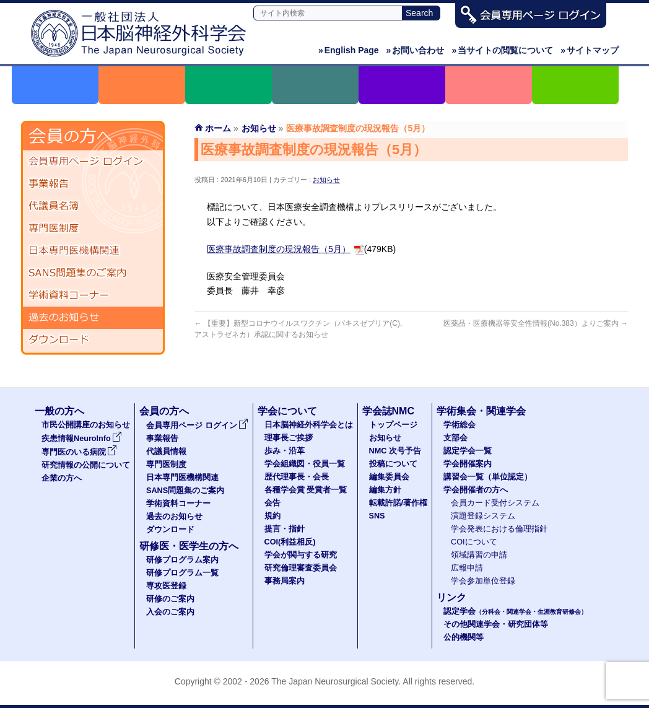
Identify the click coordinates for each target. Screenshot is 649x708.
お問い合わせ (415, 50)
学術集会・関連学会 (481, 411)
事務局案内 (284, 581)
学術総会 (459, 425)
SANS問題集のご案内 (93, 273)
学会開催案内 (467, 464)
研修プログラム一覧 (182, 573)
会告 (272, 503)
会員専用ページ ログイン (93, 162)
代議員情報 (166, 451)
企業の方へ (61, 478)
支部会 (455, 438)
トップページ (393, 425)
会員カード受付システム (495, 503)
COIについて (474, 542)
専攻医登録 (166, 586)
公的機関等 (463, 637)
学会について (287, 411)
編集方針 (385, 490)
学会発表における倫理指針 (499, 529)
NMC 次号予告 (395, 451)
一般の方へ (59, 411)
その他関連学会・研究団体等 (495, 624)
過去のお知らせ (93, 318)
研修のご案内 (170, 599)
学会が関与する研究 (300, 555)
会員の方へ (164, 411)
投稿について (393, 464)
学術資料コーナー (93, 295)
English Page (348, 50)
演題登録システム (483, 516)
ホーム (218, 128)
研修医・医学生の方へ (188, 546)
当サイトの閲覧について (502, 50)
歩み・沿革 (284, 451)
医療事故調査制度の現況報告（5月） (279, 249)
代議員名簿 (93, 206)
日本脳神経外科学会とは (308, 425)
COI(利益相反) (290, 542)
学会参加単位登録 (483, 581)
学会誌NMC (388, 411)
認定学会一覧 (467, 451)
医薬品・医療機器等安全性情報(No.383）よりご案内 (535, 323)
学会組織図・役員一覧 (304, 464)
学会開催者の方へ (475, 490)
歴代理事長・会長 (296, 477)
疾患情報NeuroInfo (81, 438)
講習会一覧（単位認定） (487, 477)
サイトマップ (589, 50)
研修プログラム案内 (182, 560)
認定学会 (515, 611)
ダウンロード (93, 340)
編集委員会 (389, 477)
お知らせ (326, 179)
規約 (272, 516)
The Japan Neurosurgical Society (334, 681)
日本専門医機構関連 (93, 251)
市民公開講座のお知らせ (85, 425)
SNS (377, 516)
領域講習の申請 (479, 555)
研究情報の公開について (85, 465)
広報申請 (467, 568)
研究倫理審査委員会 (300, 568)
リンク (451, 597)
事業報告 (93, 184)
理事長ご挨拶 (288, 438)
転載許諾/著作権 (398, 503)
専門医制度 (93, 228)
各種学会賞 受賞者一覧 (305, 490)
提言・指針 (284, 529)
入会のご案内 (170, 612)
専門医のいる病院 (79, 452)
